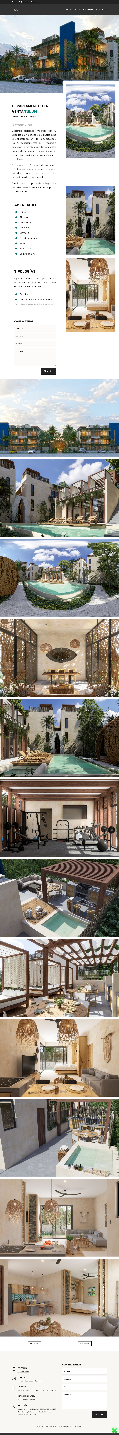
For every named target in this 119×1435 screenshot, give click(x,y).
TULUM (69, 10)
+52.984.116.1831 (23, 1372)
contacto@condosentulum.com (30, 1381)
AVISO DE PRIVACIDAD (65, 1426)
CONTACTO (101, 10)
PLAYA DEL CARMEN (84, 10)
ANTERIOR (34, 1344)
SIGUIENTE (85, 1344)
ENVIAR (48, 371)
